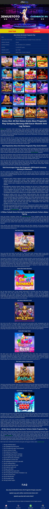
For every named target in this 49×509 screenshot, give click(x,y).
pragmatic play (40, 441)
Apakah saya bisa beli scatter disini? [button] (24, 496)
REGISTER (18, 507)
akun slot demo (34, 152)
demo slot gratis (27, 216)
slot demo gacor (9, 435)
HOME (6, 507)
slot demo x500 (15, 209)
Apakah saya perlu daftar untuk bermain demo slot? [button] (23, 493)
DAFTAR (12, 31)
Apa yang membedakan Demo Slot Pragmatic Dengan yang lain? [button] (23, 490)
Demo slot (2, 129)
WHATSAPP (30, 507)
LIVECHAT (43, 507)
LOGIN (37, 31)
